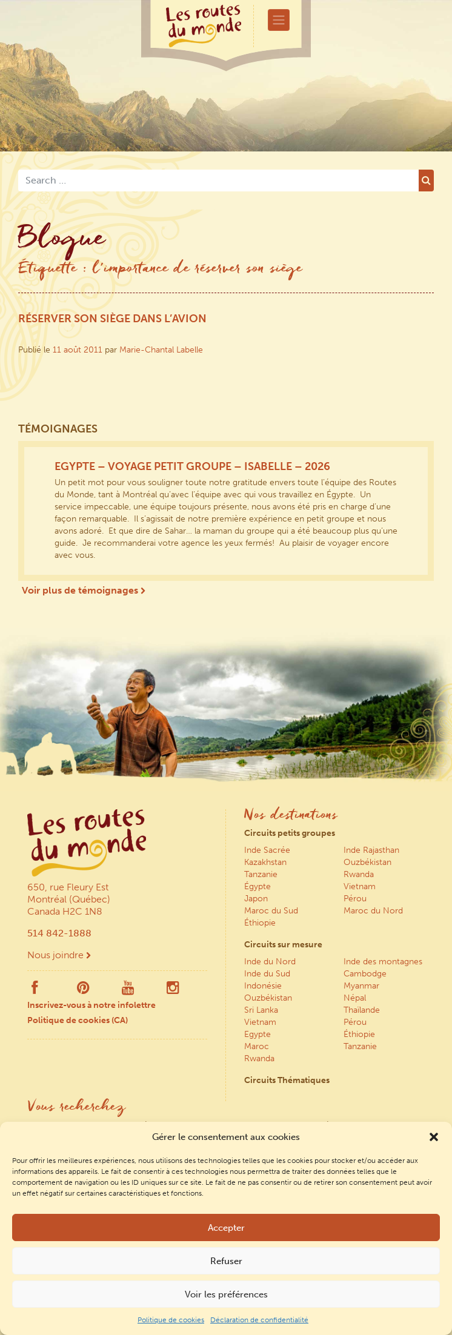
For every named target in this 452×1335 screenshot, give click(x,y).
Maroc (256, 1046)
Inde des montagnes (383, 961)
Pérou (355, 898)
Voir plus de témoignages (83, 590)
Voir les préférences (226, 1294)
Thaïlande (362, 1010)
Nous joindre (59, 955)
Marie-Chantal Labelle (161, 350)
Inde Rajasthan (371, 850)
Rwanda (359, 874)
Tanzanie (261, 874)
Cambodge (365, 974)
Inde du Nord (270, 961)
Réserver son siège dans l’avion (112, 318)
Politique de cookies (171, 1320)
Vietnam (360, 886)
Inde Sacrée (267, 850)
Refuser (226, 1261)
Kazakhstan (265, 862)
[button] (434, 1137)
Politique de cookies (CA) (77, 1020)
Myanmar (361, 986)
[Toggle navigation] (279, 20)
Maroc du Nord (373, 911)
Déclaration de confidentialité (259, 1320)
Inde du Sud (267, 974)
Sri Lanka (261, 1010)
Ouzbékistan (367, 862)
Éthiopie (260, 923)
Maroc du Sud (271, 911)
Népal (355, 998)
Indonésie (263, 986)
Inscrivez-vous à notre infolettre (91, 1005)
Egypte (257, 1034)
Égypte (257, 886)
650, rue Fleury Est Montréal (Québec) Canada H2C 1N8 (68, 899)
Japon (256, 898)
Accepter (226, 1227)
